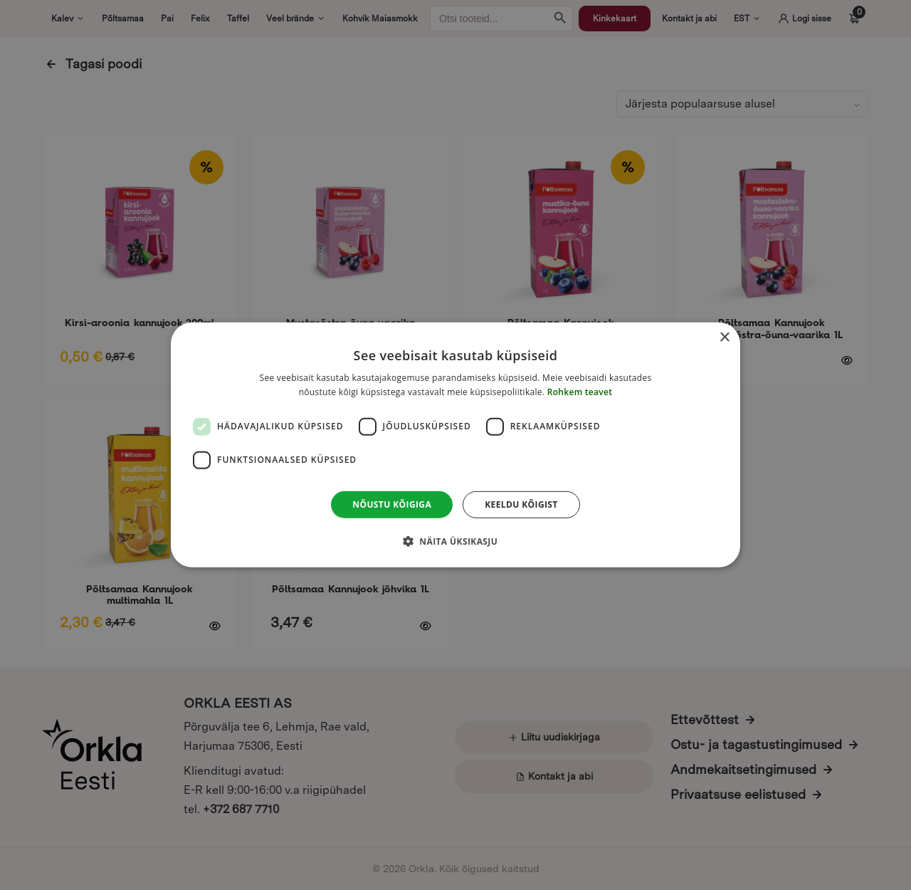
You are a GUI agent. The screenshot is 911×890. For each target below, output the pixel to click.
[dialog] (455, 445)
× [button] (724, 338)
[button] (455, 541)
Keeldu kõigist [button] (521, 504)
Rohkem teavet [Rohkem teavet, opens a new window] (580, 392)
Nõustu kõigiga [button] (391, 504)
